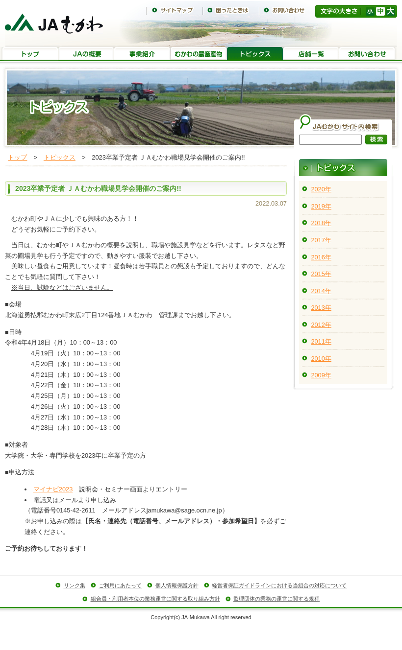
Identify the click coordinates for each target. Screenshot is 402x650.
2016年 (321, 257)
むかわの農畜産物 (199, 54)
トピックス (255, 54)
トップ (30, 54)
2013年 (321, 307)
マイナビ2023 (53, 489)
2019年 (321, 206)
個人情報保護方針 (177, 585)
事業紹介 (142, 54)
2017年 (321, 240)
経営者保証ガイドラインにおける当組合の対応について (279, 585)
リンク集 (74, 585)
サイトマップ (174, 10)
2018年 (321, 223)
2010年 (321, 358)
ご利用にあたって (120, 585)
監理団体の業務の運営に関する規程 (276, 599)
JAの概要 (86, 54)
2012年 (321, 324)
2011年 (321, 341)
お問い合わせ (287, 10)
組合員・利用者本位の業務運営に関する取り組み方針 (155, 599)
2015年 (321, 274)
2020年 (321, 189)
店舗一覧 (311, 54)
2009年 (321, 375)
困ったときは (230, 10)
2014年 (321, 291)
